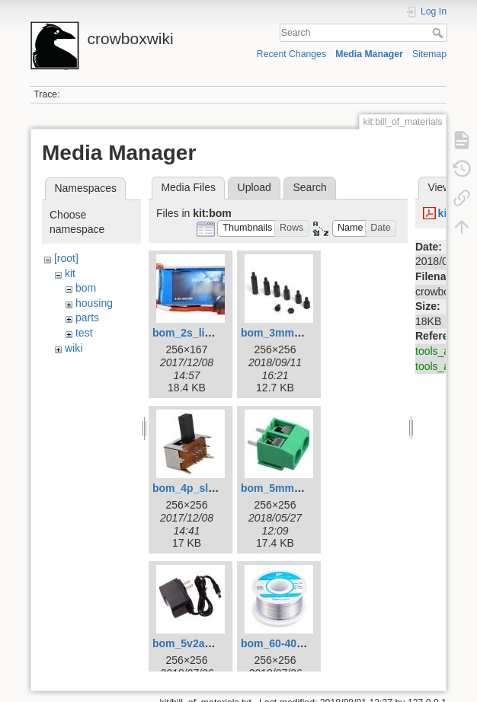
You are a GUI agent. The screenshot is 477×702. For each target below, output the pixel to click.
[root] (66, 258)
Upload (254, 187)
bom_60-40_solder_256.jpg (309, 643)
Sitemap (429, 54)
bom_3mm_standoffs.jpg (304, 333)
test (84, 333)
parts (87, 317)
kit (70, 273)
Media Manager (369, 54)
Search (439, 32)
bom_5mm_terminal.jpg (300, 488)
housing (94, 303)
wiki (73, 348)
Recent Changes (291, 54)
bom (85, 288)
